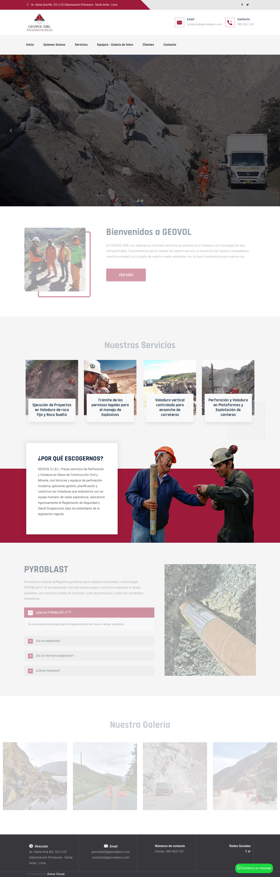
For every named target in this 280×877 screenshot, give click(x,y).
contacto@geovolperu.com (204, 24)
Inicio (30, 44)
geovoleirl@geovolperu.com (111, 852)
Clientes (148, 44)
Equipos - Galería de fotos (115, 44)
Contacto (170, 44)
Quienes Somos (54, 44)
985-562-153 (245, 24)
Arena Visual (55, 874)
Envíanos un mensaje (254, 868)
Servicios (81, 44)
